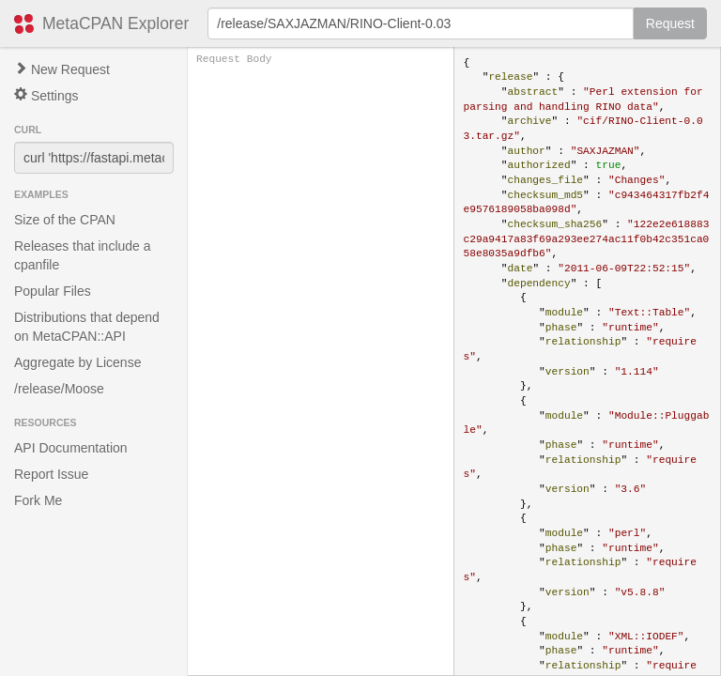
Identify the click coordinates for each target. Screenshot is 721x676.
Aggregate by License (77, 362)
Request (670, 23)
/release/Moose (59, 388)
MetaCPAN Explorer (115, 23)
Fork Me (38, 500)
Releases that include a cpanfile (82, 255)
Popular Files (52, 291)
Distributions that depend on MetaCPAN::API (87, 327)
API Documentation (71, 447)
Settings (46, 95)
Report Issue (51, 474)
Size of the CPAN (64, 219)
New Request (62, 69)
